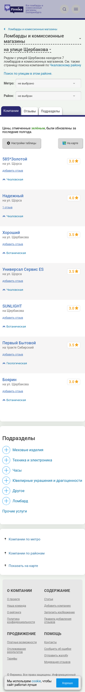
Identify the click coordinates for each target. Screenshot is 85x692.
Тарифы (12, 658)
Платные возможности (22, 642)
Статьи (48, 599)
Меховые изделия (27, 450)
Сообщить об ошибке (57, 648)
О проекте (13, 599)
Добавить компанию (57, 605)
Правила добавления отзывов (57, 620)
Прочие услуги (14, 511)
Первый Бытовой (19, 342)
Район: (9, 96)
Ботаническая (16, 253)
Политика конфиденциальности (21, 620)
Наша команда (16, 605)
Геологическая (17, 363)
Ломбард (20, 501)
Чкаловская (15, 179)
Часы (17, 470)
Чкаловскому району (65, 65)
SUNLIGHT (12, 306)
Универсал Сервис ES (23, 269)
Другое (18, 491)
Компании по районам (25, 553)
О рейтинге (14, 612)
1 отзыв (7, 207)
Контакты (50, 642)
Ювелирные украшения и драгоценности (47, 480)
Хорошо (67, 683)
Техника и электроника (32, 460)
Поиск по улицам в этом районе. (28, 73)
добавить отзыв (12, 170)
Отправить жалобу (56, 655)
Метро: (9, 83)
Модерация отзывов (57, 662)
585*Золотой (14, 159)
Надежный (13, 195)
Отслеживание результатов (16, 650)
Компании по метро (22, 539)
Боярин (9, 379)
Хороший (11, 232)
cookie (36, 681)
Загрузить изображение (59, 612)
